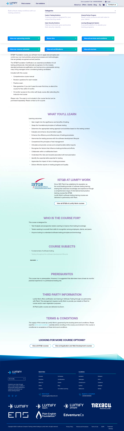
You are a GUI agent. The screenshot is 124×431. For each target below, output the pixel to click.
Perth (99, 379)
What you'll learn (29, 37)
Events (90, 5)
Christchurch (82, 382)
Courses (10, 16)
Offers (84, 5)
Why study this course (16, 37)
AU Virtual (76, 37)
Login (108, 1)
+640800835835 (97, 1)
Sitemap (111, 428)
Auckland (81, 376)
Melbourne (81, 388)
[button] (34, 36)
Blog (95, 5)
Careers (41, 388)
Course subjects (41, 37)
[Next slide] (60, 37)
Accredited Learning (63, 388)
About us (77, 5)
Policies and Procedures (82, 426)
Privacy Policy (69, 426)
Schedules (60, 376)
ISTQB (16, 16)
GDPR (102, 426)
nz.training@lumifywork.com (50, 395)
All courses (68, 37)
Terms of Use (94, 426)
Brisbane (100, 376)
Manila (99, 388)
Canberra (100, 382)
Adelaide (100, 385)
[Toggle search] (100, 5)
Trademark (110, 426)
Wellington (81, 379)
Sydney (80, 385)
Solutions (41, 379)
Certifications (61, 379)
